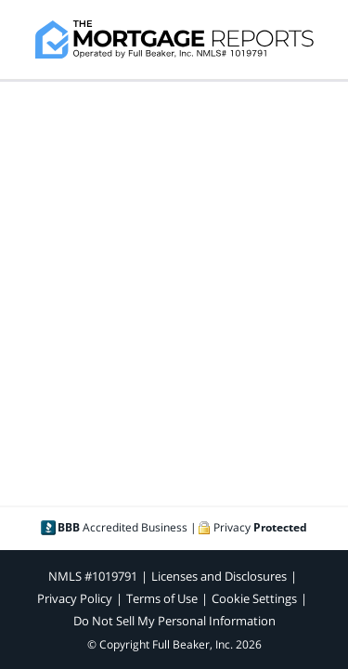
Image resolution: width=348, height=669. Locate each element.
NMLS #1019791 (92, 576)
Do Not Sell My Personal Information (174, 620)
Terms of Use (162, 598)
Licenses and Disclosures (219, 576)
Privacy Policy (74, 598)
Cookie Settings (254, 598)
